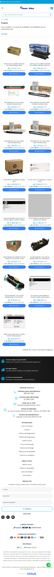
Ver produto (14, 74)
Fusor (6, 19)
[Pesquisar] (50, 15)
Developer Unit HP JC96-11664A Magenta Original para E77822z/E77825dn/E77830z (40, 104)
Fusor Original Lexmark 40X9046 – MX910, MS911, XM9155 (40, 219)
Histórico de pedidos (27, 468)
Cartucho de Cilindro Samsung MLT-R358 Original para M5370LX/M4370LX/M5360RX (14, 65)
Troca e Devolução (27, 444)
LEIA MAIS (4, 34)
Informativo (27, 475)
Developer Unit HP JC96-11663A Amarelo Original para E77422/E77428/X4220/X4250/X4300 (14, 104)
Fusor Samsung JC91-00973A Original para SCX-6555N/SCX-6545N (40, 258)
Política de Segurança (27, 437)
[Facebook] (13, 517)
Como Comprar (27, 426)
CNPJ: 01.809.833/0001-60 (27, 569)
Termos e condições (27, 455)
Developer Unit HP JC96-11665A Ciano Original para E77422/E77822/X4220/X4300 (14, 142)
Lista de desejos (27, 472)
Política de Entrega (27, 448)
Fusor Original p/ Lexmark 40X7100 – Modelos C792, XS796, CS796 (14, 257)
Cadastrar (27, 509)
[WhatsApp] (8, 517)
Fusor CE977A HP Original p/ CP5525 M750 (40, 180)
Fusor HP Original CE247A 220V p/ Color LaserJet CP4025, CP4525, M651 (14, 220)
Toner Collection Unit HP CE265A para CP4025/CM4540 (14, 335)
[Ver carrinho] (51, 8)
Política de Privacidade (27, 452)
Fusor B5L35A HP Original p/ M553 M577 (14, 180)
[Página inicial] (27, 8)
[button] (2, 8)
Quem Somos (27, 441)
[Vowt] (27, 573)
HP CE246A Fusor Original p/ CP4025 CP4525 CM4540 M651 (39, 296)
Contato (27, 430)
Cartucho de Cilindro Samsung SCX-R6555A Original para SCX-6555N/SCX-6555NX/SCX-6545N (39, 65)
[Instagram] (3, 517)
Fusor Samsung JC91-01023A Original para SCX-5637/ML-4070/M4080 (14, 297)
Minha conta (27, 464)
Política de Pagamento (27, 433)
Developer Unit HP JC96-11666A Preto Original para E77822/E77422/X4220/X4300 (40, 142)
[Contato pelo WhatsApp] (48, 565)
